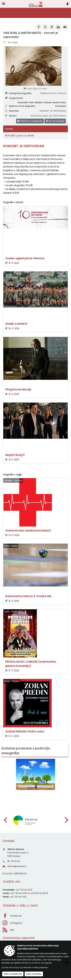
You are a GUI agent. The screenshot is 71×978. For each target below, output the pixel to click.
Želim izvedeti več (13, 973)
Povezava (60, 106)
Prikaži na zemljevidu (29, 121)
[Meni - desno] (67, 3)
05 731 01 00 (13, 861)
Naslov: (11, 115)
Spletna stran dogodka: (20, 106)
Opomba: (12, 110)
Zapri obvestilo (33, 973)
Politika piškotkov (40, 967)
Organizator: (14, 98)
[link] (39, 27)
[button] (5, 820)
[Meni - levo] (3, 3)
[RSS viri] (35, 929)
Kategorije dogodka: (18, 93)
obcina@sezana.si (16, 866)
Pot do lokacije (55, 121)
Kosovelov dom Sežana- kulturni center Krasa (42, 102)
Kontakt (9, 841)
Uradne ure (11, 881)
